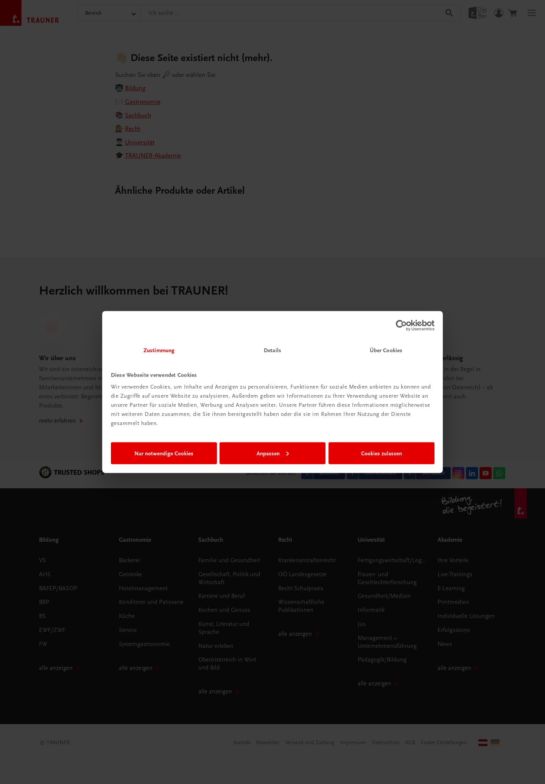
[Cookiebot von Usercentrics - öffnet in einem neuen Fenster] (401, 325)
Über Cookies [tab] (386, 350)
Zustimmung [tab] (158, 350)
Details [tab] (272, 350)
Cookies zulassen (381, 453)
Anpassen (273, 453)
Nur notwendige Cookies (163, 453)
